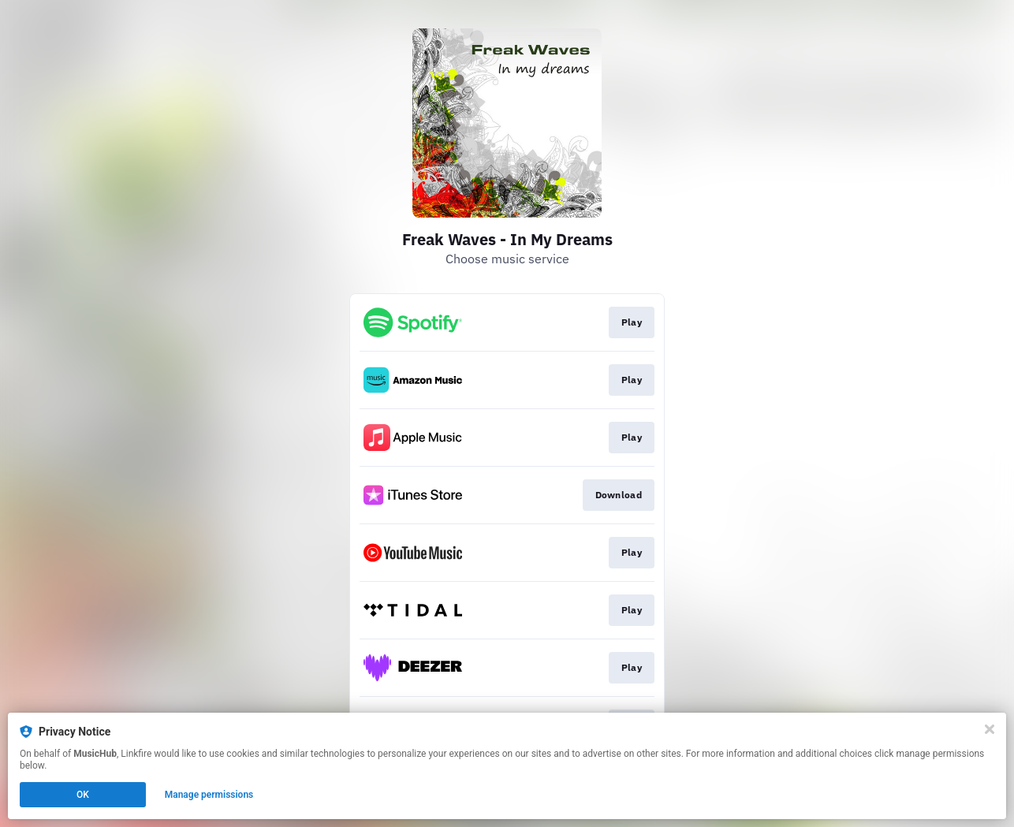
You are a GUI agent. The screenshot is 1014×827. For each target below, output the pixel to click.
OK (82, 794)
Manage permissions (209, 794)
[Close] (989, 729)
